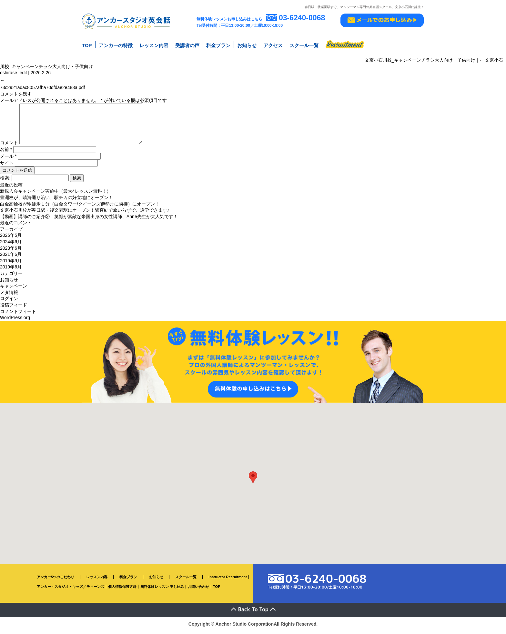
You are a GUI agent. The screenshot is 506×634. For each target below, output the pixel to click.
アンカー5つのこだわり (55, 580)
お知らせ (247, 44)
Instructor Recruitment (227, 580)
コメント (9, 145)
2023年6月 (11, 251)
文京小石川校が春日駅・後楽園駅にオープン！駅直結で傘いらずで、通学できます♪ (84, 213)
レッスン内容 (153, 44)
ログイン (9, 301)
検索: (5, 181)
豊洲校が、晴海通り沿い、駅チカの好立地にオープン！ (56, 200)
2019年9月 (11, 264)
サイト (7, 166)
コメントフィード (18, 314)
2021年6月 (11, 257)
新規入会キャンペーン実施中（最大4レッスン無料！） (55, 194)
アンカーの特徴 (116, 44)
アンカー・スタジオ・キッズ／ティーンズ (70, 590)
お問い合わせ (198, 590)
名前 (6, 152)
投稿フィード (13, 308)
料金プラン (218, 44)
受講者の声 (187, 44)
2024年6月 (11, 244)
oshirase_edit (13, 70)
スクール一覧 (304, 44)
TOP (87, 44)
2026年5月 (11, 238)
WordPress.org (15, 320)
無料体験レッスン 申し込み (162, 590)
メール (8, 159)
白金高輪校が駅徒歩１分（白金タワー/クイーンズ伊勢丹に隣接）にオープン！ (79, 207)
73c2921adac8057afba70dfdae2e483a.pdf (42, 83)
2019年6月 (11, 270)
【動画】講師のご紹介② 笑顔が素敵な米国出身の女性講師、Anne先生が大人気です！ (89, 219)
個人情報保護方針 (122, 590)
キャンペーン (13, 289)
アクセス (273, 44)
